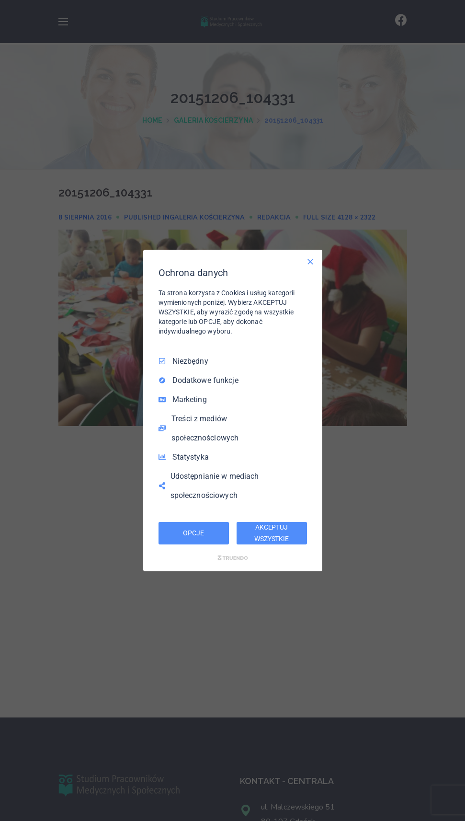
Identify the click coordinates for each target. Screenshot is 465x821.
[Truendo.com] (233, 558)
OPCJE (193, 533)
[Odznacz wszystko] (310, 262)
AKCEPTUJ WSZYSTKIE (271, 533)
